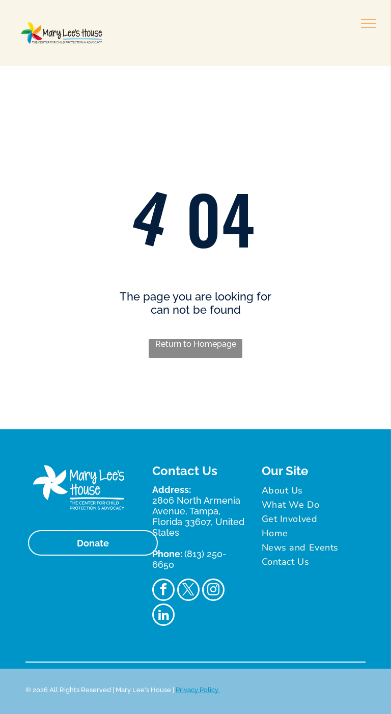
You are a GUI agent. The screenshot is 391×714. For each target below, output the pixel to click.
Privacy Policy (198, 690)
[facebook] (163, 591)
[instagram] (213, 591)
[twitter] (188, 591)
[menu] (368, 23)
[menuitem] (312, 490)
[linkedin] (163, 615)
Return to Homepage (195, 344)
